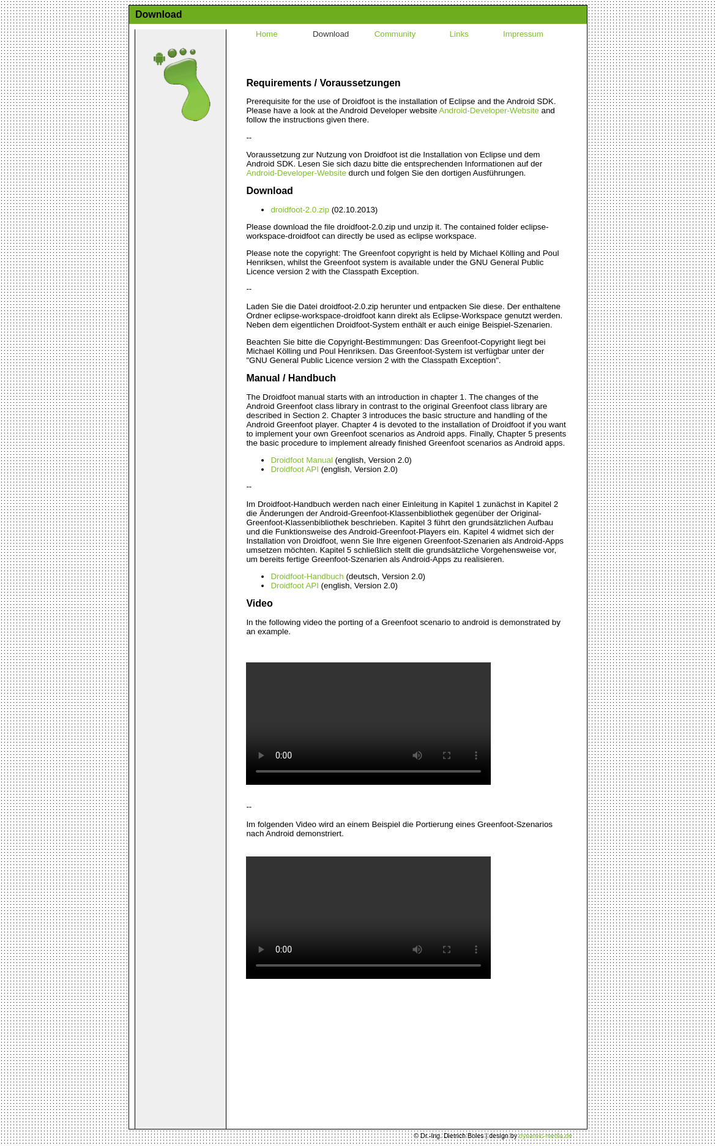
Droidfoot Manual (301, 460)
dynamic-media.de (545, 1135)
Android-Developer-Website (489, 110)
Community (395, 34)
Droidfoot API (294, 469)
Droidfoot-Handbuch (306, 576)
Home (267, 34)
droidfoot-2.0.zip (299, 209)
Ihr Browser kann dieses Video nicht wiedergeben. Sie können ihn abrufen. (368, 723)
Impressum (523, 34)
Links (459, 34)
